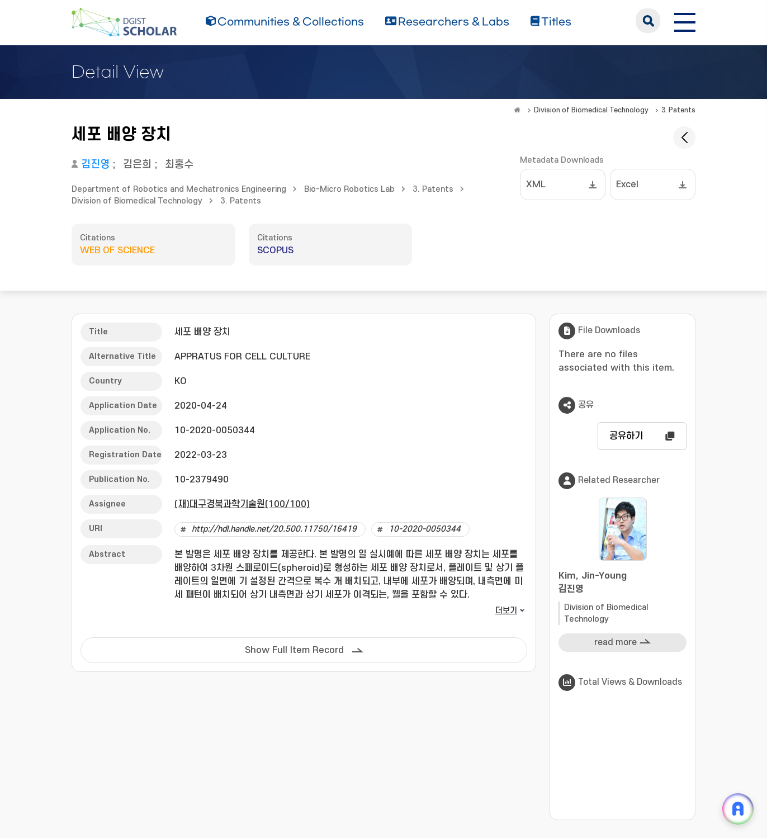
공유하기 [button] (626, 436)
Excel (627, 184)
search (648, 20)
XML (536, 184)
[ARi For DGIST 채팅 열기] (738, 809)
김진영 (95, 165)
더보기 (506, 611)
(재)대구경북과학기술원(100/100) (242, 504)
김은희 (137, 165)
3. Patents (678, 110)
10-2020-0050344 (425, 529)
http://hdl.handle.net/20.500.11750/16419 (274, 529)
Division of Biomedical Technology (591, 110)
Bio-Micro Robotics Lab (349, 189)
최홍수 (179, 165)
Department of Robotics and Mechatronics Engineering (179, 189)
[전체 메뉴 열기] (684, 20)
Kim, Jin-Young (622, 583)
